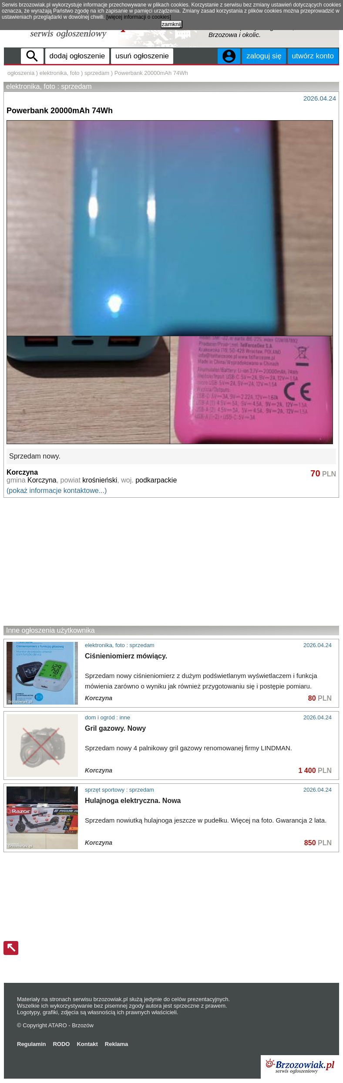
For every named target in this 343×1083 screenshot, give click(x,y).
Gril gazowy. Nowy (115, 728)
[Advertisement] (171, 561)
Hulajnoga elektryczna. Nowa (133, 800)
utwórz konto (313, 56)
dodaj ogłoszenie (77, 56)
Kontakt (87, 1044)
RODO (61, 1044)
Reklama (116, 1044)
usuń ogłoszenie (142, 56)
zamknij (171, 24)
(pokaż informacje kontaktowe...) (57, 490)
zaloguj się (263, 56)
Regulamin (31, 1044)
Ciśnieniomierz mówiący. (126, 656)
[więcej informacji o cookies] (138, 17)
